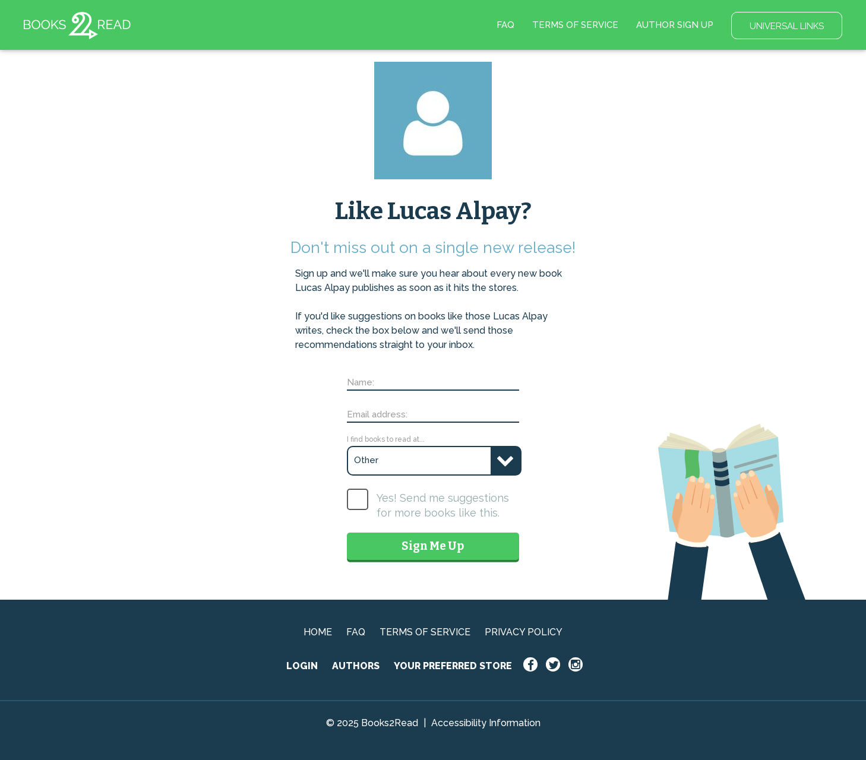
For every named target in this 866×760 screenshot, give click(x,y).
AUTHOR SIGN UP (674, 25)
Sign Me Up (433, 546)
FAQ (505, 25)
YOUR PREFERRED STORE (453, 666)
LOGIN (302, 666)
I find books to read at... (386, 439)
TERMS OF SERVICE (575, 25)
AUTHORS (356, 666)
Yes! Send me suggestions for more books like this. (443, 505)
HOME (318, 632)
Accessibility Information (486, 723)
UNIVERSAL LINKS (787, 26)
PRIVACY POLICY (523, 632)
